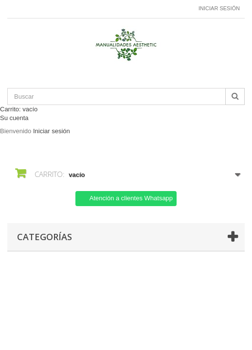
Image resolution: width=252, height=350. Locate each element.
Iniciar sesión (219, 8)
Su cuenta (14, 118)
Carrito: (18, 109)
